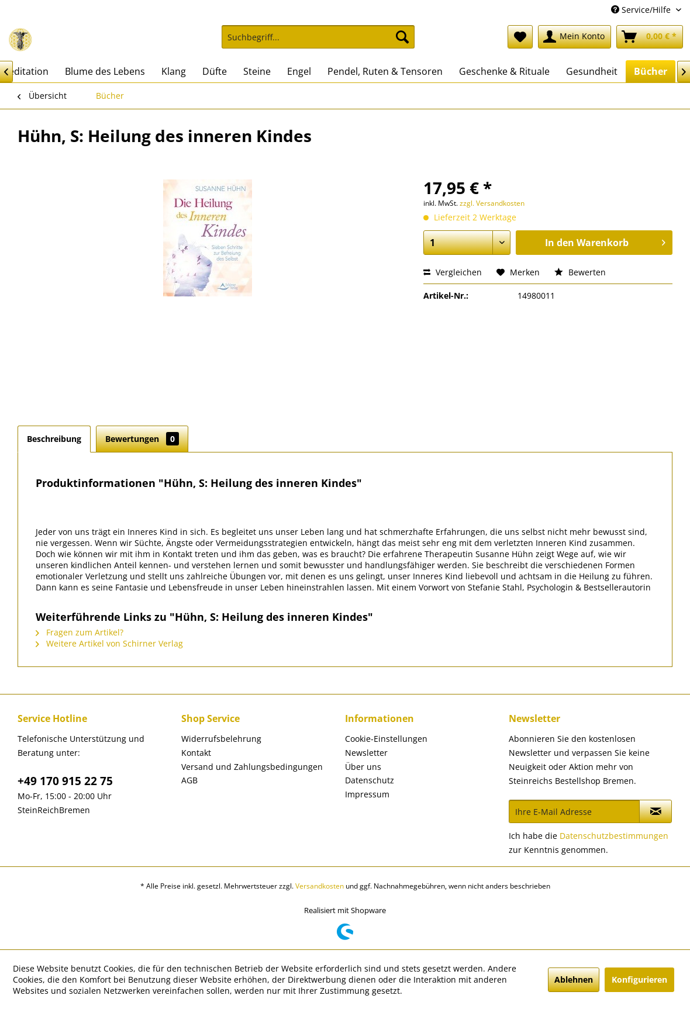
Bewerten (580, 272)
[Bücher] (650, 71)
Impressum (367, 794)
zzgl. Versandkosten (492, 203)
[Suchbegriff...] (318, 37)
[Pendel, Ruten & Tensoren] (385, 71)
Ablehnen (573, 979)
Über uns (363, 766)
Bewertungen (142, 438)
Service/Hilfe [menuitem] (642, 9)
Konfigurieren (639, 979)
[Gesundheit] (592, 71)
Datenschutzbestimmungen (614, 835)
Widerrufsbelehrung (221, 738)
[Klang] (173, 71)
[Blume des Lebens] (105, 71)
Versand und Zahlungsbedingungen (252, 766)
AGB (189, 780)
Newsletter (366, 752)
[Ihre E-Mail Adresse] (574, 811)
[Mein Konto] (574, 37)
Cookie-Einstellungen (386, 738)
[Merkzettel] (520, 37)
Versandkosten (319, 886)
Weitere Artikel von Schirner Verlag (109, 643)
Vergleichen (452, 272)
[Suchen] (402, 37)
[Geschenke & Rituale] (504, 71)
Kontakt (196, 752)
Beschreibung (54, 438)
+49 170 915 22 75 (65, 781)
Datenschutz (369, 780)
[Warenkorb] (649, 37)
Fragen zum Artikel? (79, 632)
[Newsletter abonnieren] (655, 811)
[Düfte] (214, 71)
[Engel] (299, 71)
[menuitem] (318, 42)
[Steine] (257, 71)
